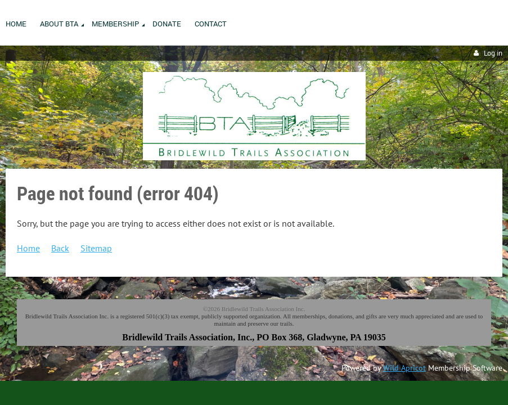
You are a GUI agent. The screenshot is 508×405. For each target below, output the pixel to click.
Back (60, 248)
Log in (493, 53)
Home (28, 248)
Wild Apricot (404, 368)
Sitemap (96, 248)
